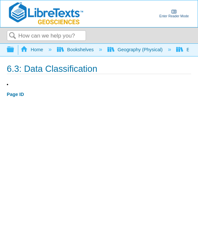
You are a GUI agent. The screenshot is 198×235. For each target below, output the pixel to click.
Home (33, 49)
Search (13, 36)
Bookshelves (76, 49)
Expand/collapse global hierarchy (14, 50)
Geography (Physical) (135, 49)
